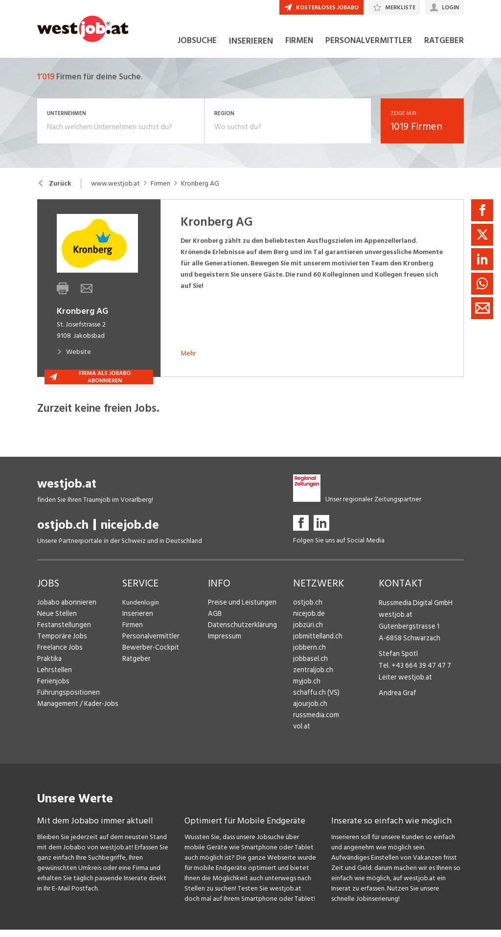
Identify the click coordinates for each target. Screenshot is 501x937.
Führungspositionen (65, 699)
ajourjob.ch (309, 711)
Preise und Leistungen (239, 609)
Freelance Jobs (59, 654)
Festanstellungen (62, 632)
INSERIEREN (251, 48)
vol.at (301, 733)
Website (74, 359)
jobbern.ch (308, 654)
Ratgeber (136, 666)
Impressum (223, 643)
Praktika (49, 666)
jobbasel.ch (309, 666)
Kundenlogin (140, 609)
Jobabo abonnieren (65, 609)
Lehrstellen (53, 677)
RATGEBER (444, 48)
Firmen (160, 191)
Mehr (188, 360)
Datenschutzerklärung (240, 632)
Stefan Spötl (397, 658)
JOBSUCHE (197, 48)
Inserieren (136, 621)
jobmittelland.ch (317, 643)
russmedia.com (314, 722)
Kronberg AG (200, 191)
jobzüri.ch (307, 632)
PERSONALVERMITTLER (368, 48)
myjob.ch (306, 688)
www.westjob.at (115, 191)
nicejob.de (130, 532)
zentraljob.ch (312, 677)
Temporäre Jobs (60, 643)
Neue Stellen (56, 621)
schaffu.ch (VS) (314, 699)
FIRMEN (299, 48)
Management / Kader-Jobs (76, 711)
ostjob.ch (63, 532)
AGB (214, 621)
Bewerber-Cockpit (149, 654)
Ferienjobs (52, 688)
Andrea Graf (396, 696)
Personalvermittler (149, 643)
